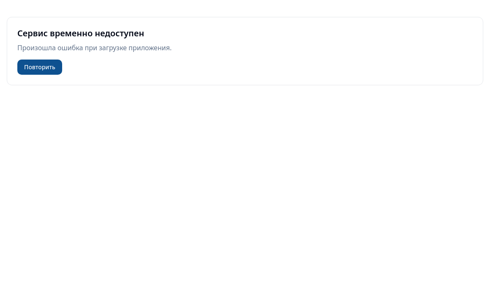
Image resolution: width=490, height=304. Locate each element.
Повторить (39, 67)
